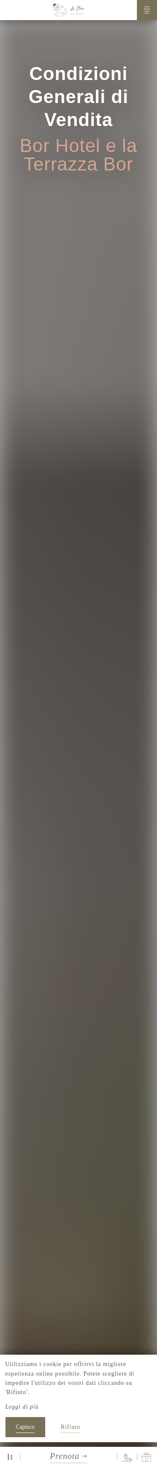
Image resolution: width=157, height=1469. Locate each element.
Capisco (25, 1427)
